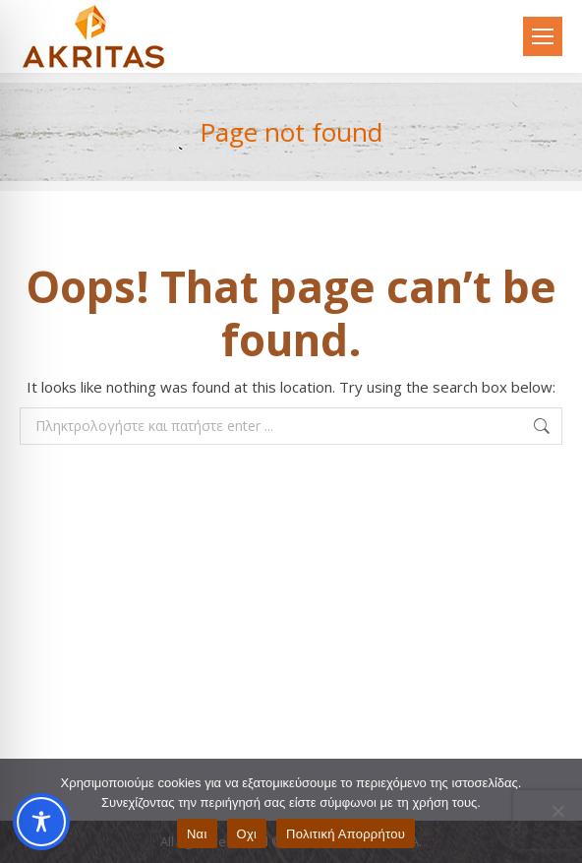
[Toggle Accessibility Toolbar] (41, 821)
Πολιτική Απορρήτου (345, 834)
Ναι (197, 834)
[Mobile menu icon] (542, 36)
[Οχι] (557, 811)
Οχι (247, 834)
